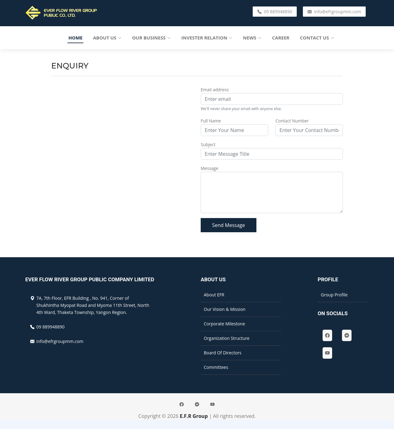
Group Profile (334, 295)
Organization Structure (226, 338)
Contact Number (292, 121)
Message (209, 168)
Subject (208, 144)
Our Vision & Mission (224, 309)
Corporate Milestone (224, 324)
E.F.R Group (194, 416)
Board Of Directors (222, 353)
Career (281, 38)
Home (75, 38)
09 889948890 (274, 11)
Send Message (228, 225)
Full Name (211, 121)
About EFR (214, 295)
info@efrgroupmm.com (334, 11)
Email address (215, 90)
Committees (216, 367)
